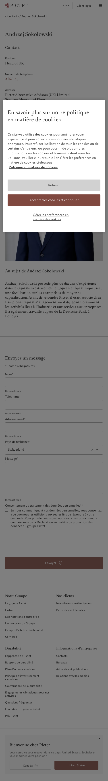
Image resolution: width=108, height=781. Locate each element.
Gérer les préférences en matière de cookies (51, 217)
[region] (54, 166)
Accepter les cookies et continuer (54, 200)
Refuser (54, 185)
